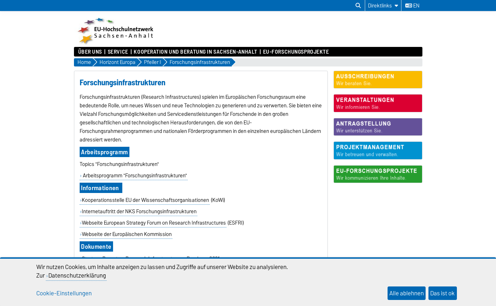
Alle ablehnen (406, 293)
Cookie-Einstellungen (64, 293)
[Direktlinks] (383, 5)
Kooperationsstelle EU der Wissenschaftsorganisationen (145, 200)
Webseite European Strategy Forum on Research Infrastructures (154, 223)
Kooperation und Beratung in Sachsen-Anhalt (195, 52)
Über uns (90, 52)
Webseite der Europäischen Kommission (127, 234)
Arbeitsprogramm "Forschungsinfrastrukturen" (134, 175)
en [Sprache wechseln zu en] (412, 5)
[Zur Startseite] (116, 43)
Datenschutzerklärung (77, 275)
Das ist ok (442, 293)
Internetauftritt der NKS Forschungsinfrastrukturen (139, 211)
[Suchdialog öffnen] (358, 5)
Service (118, 52)
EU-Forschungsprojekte (296, 52)
